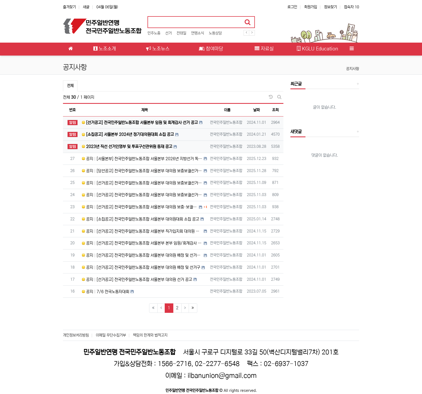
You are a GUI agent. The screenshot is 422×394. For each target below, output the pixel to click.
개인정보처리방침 (76, 335)
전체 (70, 86)
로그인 (292, 7)
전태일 (181, 33)
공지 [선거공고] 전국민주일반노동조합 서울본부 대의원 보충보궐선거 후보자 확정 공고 (142, 183)
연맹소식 (197, 33)
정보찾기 (330, 7)
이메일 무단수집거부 (111, 335)
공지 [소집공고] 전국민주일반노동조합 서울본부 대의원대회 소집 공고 (140, 219)
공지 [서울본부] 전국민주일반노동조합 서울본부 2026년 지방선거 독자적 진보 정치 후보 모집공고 (142, 158)
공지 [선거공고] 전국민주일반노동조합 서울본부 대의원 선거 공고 (137, 279)
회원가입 (310, 7)
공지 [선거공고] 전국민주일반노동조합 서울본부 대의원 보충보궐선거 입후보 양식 (142, 195)
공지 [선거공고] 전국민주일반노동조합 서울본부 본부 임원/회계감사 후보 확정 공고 (142, 243)
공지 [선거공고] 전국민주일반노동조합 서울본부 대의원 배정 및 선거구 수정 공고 (142, 255)
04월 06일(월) (107, 7)
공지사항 (352, 69)
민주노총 (153, 33)
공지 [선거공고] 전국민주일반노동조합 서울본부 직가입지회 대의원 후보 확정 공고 (142, 231)
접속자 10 (351, 7)
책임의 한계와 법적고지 (150, 335)
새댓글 (296, 131)
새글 (86, 7)
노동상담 (215, 33)
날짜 (256, 110)
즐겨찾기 (69, 7)
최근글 (296, 83)
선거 (168, 33)
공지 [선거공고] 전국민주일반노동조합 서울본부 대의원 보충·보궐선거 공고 (140, 207)
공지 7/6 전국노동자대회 (105, 291)
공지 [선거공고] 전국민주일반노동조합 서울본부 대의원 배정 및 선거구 (141, 267)
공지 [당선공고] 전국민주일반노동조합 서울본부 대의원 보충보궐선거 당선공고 (142, 171)
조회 (275, 110)
